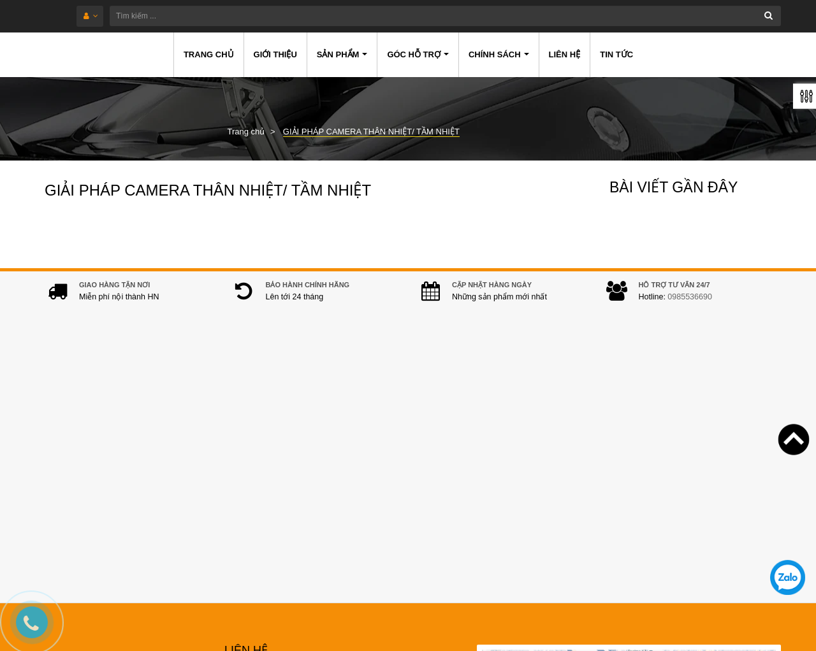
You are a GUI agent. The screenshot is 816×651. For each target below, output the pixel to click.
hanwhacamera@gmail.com (313, 516)
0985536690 (689, 309)
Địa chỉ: (242, 424)
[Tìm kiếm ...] (445, 16)
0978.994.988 (318, 496)
